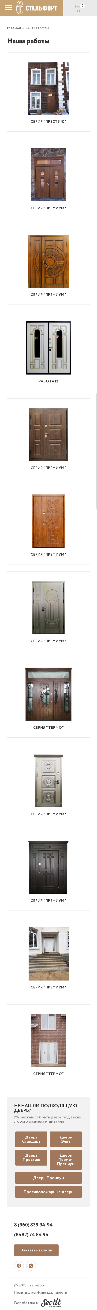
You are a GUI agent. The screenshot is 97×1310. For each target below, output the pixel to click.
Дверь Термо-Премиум (66, 1159)
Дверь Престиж (31, 1157)
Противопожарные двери (48, 1192)
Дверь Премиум (48, 1178)
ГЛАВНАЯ (14, 28)
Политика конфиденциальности (40, 1292)
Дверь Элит (66, 1139)
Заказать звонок (36, 1250)
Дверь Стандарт (31, 1139)
